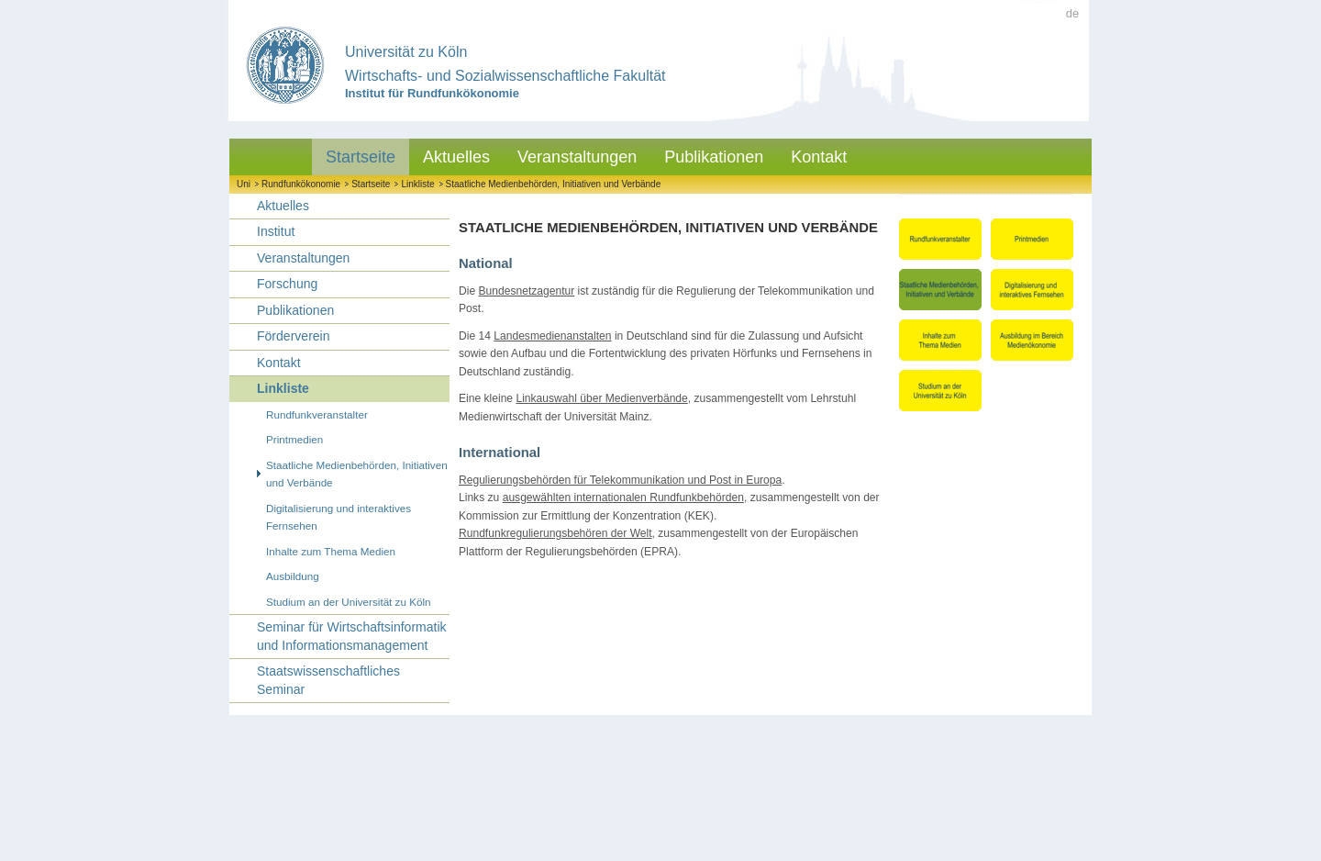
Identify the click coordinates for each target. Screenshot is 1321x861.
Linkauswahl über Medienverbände (601, 398)
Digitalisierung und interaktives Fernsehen (338, 517)
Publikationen (713, 157)
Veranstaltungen (577, 157)
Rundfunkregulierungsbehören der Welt (555, 533)
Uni (243, 184)
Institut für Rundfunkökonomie (432, 93)
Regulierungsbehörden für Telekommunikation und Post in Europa (620, 480)
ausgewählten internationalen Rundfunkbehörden (623, 497)
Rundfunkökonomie (300, 184)
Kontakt (819, 157)
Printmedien (294, 439)
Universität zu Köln (406, 52)
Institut (275, 231)
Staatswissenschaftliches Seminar (328, 680)
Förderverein (293, 336)
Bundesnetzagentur (526, 291)
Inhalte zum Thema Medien (330, 551)
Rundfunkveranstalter (317, 414)
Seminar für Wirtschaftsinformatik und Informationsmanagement (352, 636)
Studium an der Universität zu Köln (348, 602)
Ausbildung (292, 576)
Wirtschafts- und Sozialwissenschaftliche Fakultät (505, 76)
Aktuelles (456, 157)
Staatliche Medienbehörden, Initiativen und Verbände (553, 184)
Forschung (287, 283)
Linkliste (417, 184)
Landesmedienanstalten (552, 336)
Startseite (360, 157)
